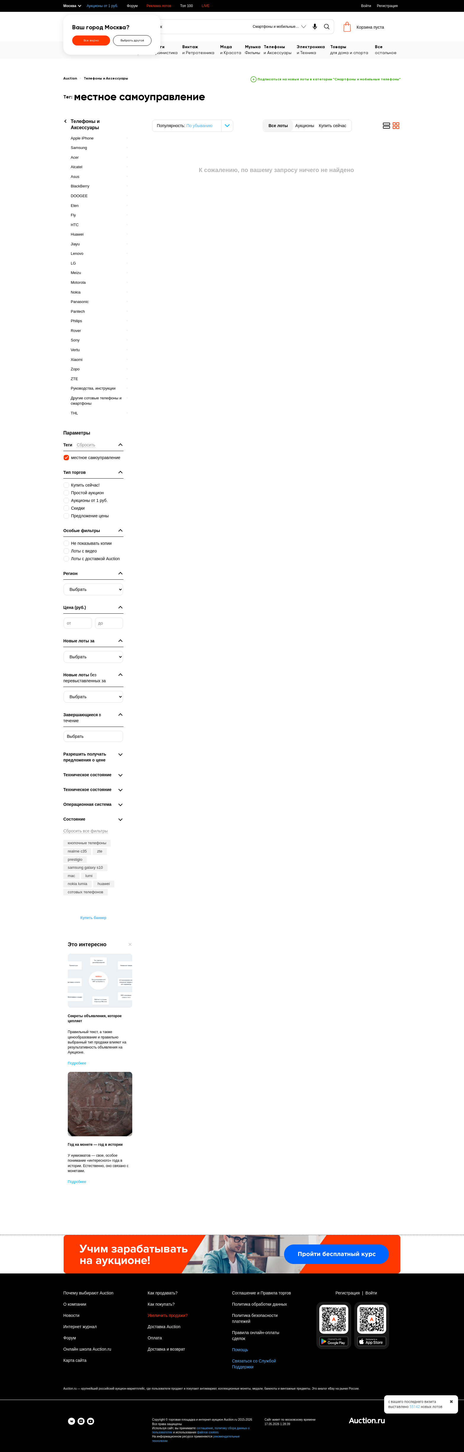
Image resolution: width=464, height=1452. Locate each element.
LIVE (206, 6)
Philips (76, 321)
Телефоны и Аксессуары (106, 78)
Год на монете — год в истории (95, 1145)
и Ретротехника (201, 49)
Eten (75, 205)
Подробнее (77, 1063)
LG (73, 263)
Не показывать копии (91, 543)
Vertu (75, 350)
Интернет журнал (80, 1326)
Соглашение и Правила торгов (261, 1293)
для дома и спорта (352, 49)
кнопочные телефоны (87, 843)
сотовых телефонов (85, 892)
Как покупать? (161, 1304)
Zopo (75, 369)
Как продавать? (163, 1293)
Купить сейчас (332, 125)
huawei (104, 883)
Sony (75, 340)
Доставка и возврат (166, 1349)
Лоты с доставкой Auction (95, 558)
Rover (76, 330)
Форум (132, 6)
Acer (75, 157)
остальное (388, 49)
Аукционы (304, 125)
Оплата (155, 1338)
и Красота (232, 49)
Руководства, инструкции (93, 388)
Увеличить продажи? (168, 1315)
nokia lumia (77, 883)
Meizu (76, 272)
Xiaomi (77, 359)
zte (99, 851)
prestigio (75, 859)
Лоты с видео (84, 551)
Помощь (240, 1349)
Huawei (77, 234)
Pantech (78, 311)
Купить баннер (93, 918)
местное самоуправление (95, 457)
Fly (73, 215)
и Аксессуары (280, 49)
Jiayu (75, 244)
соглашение (204, 1428)
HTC (75, 225)
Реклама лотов (158, 6)
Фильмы (254, 49)
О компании (74, 1304)
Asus (75, 176)
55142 (415, 1407)
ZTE (74, 379)
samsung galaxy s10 (85, 867)
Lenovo (77, 253)
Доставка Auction (164, 1326)
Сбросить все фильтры (85, 831)
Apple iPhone (82, 138)
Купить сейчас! (85, 485)
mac (71, 876)
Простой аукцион (87, 492)
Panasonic (80, 301)
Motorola (78, 282)
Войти (366, 6)
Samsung (79, 147)
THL (74, 413)
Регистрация (387, 6)
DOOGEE (79, 196)
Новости (71, 1315)
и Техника (313, 49)
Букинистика (167, 49)
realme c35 (77, 851)
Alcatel (76, 167)
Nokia (75, 292)
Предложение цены (90, 515)
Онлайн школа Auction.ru (87, 1349)
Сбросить (86, 445)
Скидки (78, 508)
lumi (89, 876)
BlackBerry (80, 186)
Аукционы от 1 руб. (102, 6)
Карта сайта (74, 1360)
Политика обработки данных (259, 1304)
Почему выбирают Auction (88, 1293)
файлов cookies (208, 1432)
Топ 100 (186, 6)
